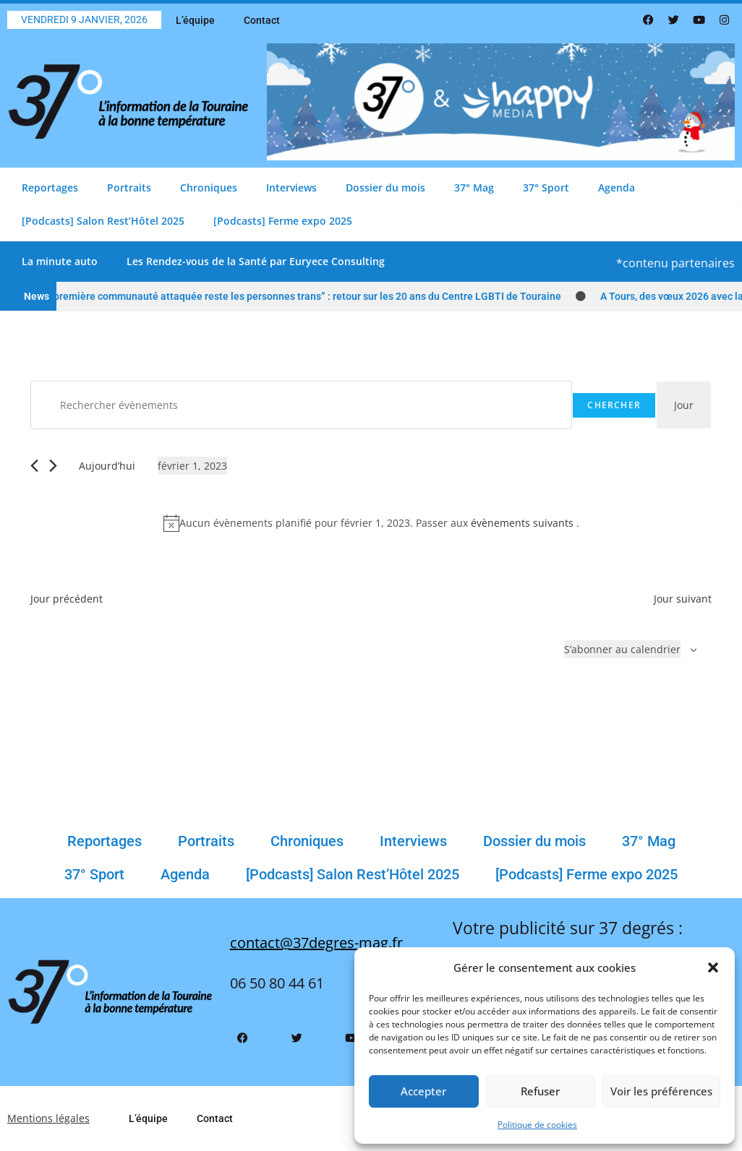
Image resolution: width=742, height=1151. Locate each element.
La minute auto (60, 261)
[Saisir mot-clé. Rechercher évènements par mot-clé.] (301, 405)
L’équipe (195, 20)
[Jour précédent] (34, 466)
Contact (262, 20)
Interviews (291, 187)
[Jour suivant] (53, 466)
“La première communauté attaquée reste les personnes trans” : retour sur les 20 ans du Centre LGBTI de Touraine (303, 296)
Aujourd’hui (107, 466)
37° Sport (546, 187)
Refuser (540, 1091)
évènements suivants (523, 523)
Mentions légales (48, 1118)
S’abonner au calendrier (622, 649)
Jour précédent (66, 598)
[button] (713, 967)
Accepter (423, 1091)
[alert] (371, 522)
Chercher (614, 405)
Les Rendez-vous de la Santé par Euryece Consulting (256, 261)
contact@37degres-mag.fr (316, 942)
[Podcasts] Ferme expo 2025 (282, 221)
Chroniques (208, 187)
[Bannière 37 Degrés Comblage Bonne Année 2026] (501, 101)
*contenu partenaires (675, 263)
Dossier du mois (385, 187)
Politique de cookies (537, 1124)
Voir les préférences (661, 1091)
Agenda (616, 187)
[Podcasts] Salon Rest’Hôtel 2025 (103, 221)
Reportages (50, 187)
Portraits (129, 187)
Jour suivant (683, 598)
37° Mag (474, 187)
